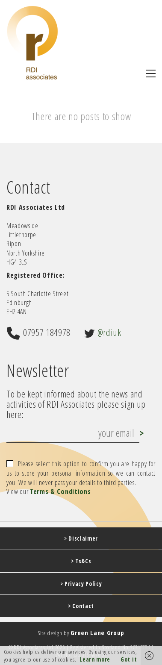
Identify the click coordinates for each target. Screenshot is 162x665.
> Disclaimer (81, 538)
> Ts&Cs (81, 561)
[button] (151, 73)
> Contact (81, 606)
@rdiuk (109, 332)
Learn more (95, 659)
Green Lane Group (97, 632)
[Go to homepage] (32, 42)
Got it (129, 659)
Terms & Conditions (60, 491)
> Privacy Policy (81, 584)
